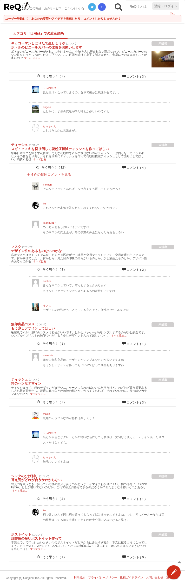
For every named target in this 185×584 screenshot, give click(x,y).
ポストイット (21, 534)
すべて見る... (32, 57)
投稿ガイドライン (131, 577)
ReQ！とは (138, 6)
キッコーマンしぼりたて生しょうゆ (38, 43)
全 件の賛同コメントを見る (49, 174)
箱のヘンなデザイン (26, 383)
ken (45, 203)
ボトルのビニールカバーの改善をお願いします (46, 47)
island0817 (49, 222)
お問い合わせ (154, 577)
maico (46, 413)
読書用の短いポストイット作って (36, 538)
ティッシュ (19, 145)
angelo (47, 107)
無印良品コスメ (23, 324)
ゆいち (47, 305)
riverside (48, 355)
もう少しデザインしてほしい (33, 328)
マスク (16, 247)
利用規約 (79, 577)
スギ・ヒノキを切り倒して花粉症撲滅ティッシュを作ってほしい (60, 149)
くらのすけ (49, 87)
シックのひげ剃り (24, 476)
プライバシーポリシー (102, 577)
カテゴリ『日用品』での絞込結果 (38, 33)
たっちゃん (49, 126)
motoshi (47, 184)
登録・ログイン (166, 6)
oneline (47, 281)
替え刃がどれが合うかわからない (36, 480)
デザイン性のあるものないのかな (36, 251)
